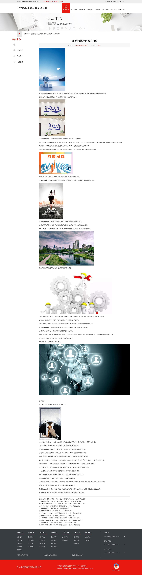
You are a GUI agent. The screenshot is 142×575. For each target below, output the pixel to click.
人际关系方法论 (43, 506)
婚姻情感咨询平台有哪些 (45, 34)
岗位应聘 (65, 540)
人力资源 (106, 6)
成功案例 (90, 6)
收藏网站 (115, 1)
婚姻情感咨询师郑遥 (45, 520)
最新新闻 (20, 44)
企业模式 (31, 546)
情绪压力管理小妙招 (79, 503)
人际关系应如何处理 (45, 515)
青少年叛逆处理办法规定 (76, 520)
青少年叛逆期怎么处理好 (60, 525)
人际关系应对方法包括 (61, 513)
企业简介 (19, 537)
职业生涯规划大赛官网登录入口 (48, 503)
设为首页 (122, 1)
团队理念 (53, 546)
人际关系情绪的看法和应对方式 (58, 506)
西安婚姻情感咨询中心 (61, 518)
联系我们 (107, 1)
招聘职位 (42, 537)
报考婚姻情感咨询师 (74, 518)
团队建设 (76, 543)
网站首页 (66, 6)
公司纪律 (76, 540)
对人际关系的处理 (80, 499)
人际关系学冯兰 (66, 510)
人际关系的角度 (70, 515)
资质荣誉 (19, 543)
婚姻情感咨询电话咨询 (45, 525)
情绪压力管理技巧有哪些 (65, 503)
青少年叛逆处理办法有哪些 (59, 520)
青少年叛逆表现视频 (74, 525)
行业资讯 (20, 50)
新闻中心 (82, 6)
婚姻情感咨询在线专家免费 (47, 499)
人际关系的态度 (43, 522)
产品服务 (98, 6)
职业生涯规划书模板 (75, 501)
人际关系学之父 (56, 510)
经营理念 (42, 546)
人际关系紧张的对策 (74, 506)
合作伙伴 (42, 543)
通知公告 (20, 56)
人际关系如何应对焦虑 (75, 513)
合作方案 (53, 543)
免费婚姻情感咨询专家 (70, 522)
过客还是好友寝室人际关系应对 (60, 501)
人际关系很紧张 (64, 508)
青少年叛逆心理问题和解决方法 (65, 499)
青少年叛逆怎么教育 (45, 510)
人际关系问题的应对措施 (46, 518)
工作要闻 (76, 537)
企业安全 (87, 537)
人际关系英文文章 (44, 501)
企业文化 (121, 6)
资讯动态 (113, 6)
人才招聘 (65, 537)
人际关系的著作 (43, 508)
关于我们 (74, 6)
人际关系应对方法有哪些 (46, 513)
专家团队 (19, 546)
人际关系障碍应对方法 (56, 522)
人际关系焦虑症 (54, 508)
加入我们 (53, 540)
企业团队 (42, 540)
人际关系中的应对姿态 (58, 515)
